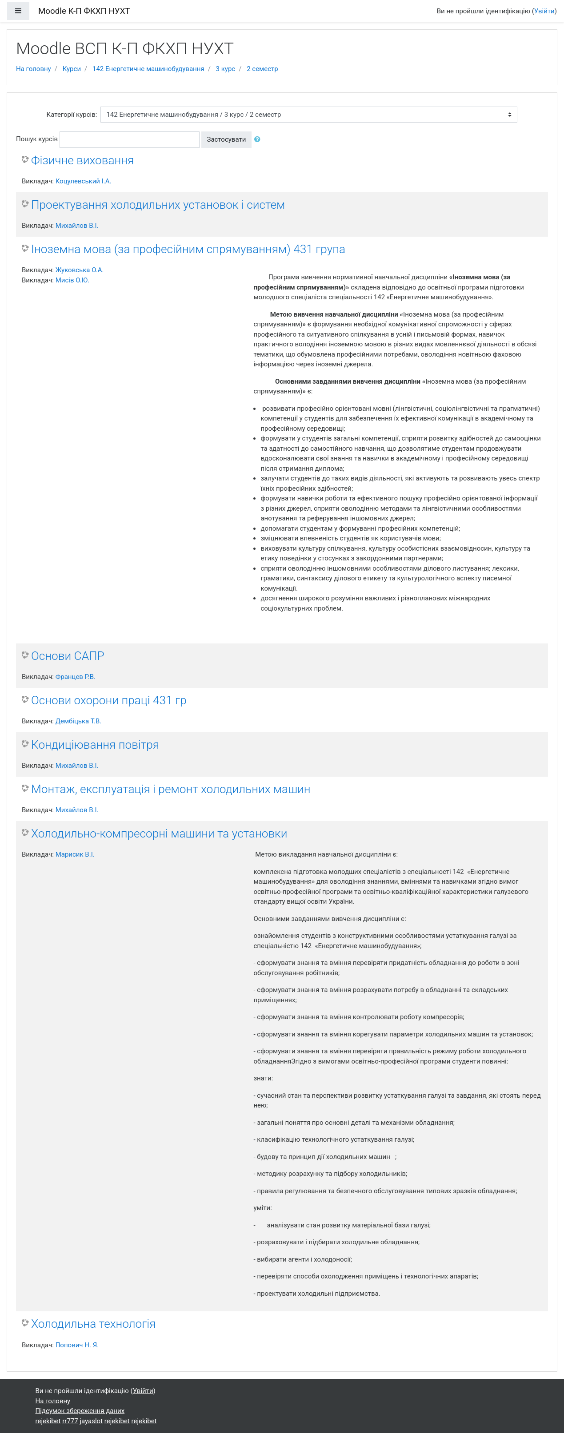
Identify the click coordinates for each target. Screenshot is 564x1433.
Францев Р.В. (76, 677)
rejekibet (48, 1421)
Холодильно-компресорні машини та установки (159, 833)
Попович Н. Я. (77, 1345)
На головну (33, 69)
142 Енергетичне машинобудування (148, 69)
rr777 (70, 1421)
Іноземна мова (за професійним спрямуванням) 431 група (188, 249)
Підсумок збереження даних (80, 1411)
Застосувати (226, 139)
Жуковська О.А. (80, 270)
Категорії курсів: (72, 115)
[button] (259, 139)
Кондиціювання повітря (95, 744)
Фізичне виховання (82, 160)
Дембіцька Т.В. (79, 721)
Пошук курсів (37, 139)
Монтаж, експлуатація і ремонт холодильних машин (170, 789)
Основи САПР (67, 656)
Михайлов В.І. (77, 226)
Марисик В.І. (75, 854)
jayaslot (91, 1421)
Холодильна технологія (93, 1323)
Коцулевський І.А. (84, 181)
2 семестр (262, 69)
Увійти (544, 11)
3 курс (226, 69)
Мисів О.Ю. (72, 280)
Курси (72, 69)
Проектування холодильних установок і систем (158, 204)
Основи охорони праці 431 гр (109, 700)
